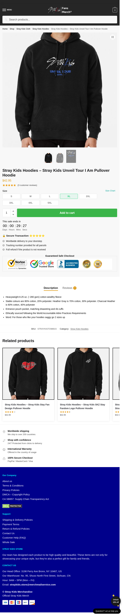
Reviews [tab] (67, 288)
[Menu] (7, 10)
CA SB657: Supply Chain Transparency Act (25, 499)
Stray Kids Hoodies (40, 29)
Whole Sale (8, 542)
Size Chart (110, 190)
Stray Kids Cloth (23, 29)
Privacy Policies (10, 490)
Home (5, 29)
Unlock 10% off (116, 601)
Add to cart (67, 212)
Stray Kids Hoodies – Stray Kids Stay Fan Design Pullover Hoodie (27, 406)
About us (7, 481)
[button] (112, 37)
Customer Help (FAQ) (14, 537)
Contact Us (8, 533)
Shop (12, 29)
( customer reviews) (27, 185)
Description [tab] (51, 288)
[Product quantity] (6, 213)
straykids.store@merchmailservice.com (33, 584)
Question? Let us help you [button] (107, 611)
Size (4, 190)
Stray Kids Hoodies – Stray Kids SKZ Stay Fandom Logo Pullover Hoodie (82, 406)
